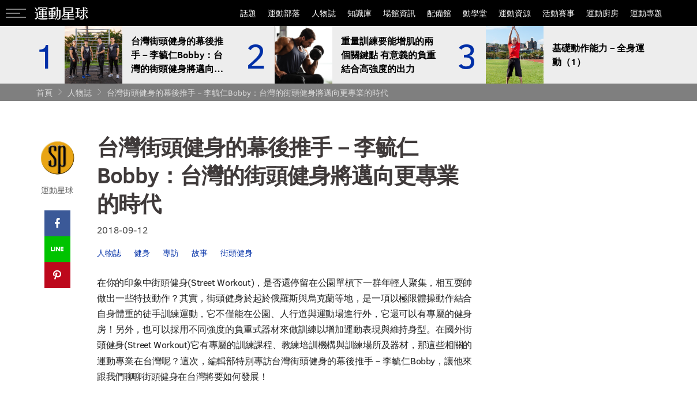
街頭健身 (236, 252)
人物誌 (324, 12)
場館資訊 (399, 12)
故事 (200, 252)
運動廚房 (602, 12)
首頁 (44, 92)
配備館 (439, 12)
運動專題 (646, 12)
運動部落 (284, 12)
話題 (248, 12)
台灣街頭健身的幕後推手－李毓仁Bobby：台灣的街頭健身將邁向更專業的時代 (247, 92)
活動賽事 (558, 12)
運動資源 (515, 12)
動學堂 (475, 12)
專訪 (171, 252)
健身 (142, 252)
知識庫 (359, 12)
